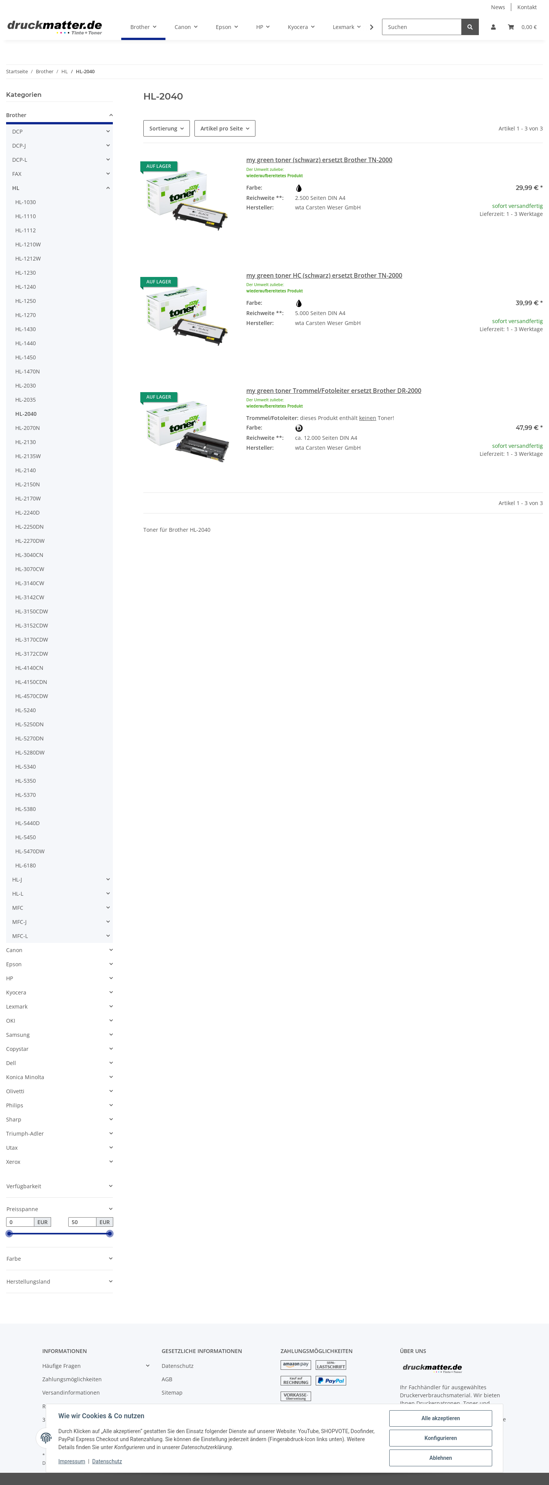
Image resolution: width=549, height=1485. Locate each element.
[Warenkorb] (522, 27)
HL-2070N (27, 427)
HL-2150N (27, 484)
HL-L (17, 893)
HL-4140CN (29, 667)
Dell (11, 1063)
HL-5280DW (30, 752)
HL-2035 (25, 399)
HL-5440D (27, 823)
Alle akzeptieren (440, 1418)
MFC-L (20, 936)
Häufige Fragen (61, 1365)
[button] (493, 27)
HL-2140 (25, 470)
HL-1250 (25, 300)
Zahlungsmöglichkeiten (72, 1379)
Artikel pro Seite (222, 128)
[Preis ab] (20, 1222)
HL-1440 (25, 343)
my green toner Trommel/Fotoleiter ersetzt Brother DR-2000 (333, 390)
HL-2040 (26, 413)
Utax (12, 1147)
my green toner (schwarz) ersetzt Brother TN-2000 (319, 160)
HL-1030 (25, 202)
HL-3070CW (29, 569)
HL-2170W (28, 498)
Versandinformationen (71, 1392)
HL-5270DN (29, 738)
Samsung (18, 1034)
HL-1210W (28, 244)
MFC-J (19, 921)
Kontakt (527, 7)
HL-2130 (25, 442)
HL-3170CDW (31, 639)
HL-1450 (25, 357)
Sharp (13, 1119)
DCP (17, 131)
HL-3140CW (29, 583)
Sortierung (163, 128)
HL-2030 (25, 385)
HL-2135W (28, 456)
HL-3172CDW (31, 653)
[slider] (9, 1234)
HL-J (17, 879)
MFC (17, 907)
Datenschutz (178, 1365)
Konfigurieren (440, 1438)
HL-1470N (27, 371)
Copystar (17, 1048)
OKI (10, 1020)
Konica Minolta (25, 1077)
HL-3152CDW (31, 625)
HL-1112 (25, 230)
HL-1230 (25, 272)
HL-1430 (25, 329)
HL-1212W (28, 258)
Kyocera (16, 992)
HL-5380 (25, 808)
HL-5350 (25, 780)
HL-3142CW (29, 597)
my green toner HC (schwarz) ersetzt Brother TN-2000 (324, 275)
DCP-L (19, 159)
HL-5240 (25, 710)
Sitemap (172, 1392)
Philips (14, 1105)
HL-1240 (25, 286)
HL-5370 (25, 794)
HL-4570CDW (31, 696)
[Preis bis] (82, 1222)
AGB (167, 1379)
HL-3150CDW (31, 611)
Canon (14, 950)
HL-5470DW (30, 851)
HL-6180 (25, 865)
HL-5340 (25, 766)
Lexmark (16, 1006)
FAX (16, 173)
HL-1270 (25, 315)
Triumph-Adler (25, 1133)
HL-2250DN (29, 526)
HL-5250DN (29, 724)
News (498, 7)
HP (9, 978)
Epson (14, 964)
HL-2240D (27, 512)
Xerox (13, 1161)
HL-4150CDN (31, 681)
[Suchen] (422, 27)
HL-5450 (25, 837)
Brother (16, 115)
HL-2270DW (30, 540)
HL (15, 187)
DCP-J (19, 145)
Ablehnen (440, 1458)
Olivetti (15, 1091)
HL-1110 (25, 216)
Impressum (71, 1461)
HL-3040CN (29, 554)
